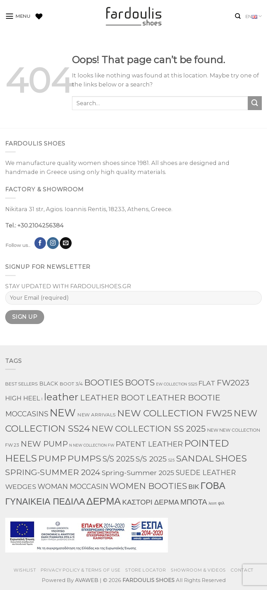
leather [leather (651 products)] (61, 397)
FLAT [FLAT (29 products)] (207, 383)
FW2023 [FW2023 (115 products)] (233, 383)
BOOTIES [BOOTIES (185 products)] (103, 382)
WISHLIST (25, 570)
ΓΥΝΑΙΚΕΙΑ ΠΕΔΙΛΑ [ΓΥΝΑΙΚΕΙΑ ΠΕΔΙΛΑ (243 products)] (45, 501)
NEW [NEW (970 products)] (63, 413)
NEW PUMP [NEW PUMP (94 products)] (44, 444)
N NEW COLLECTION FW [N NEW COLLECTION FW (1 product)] (91, 445)
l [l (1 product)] (41, 399)
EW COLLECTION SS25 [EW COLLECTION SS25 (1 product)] (176, 384)
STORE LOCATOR (145, 570)
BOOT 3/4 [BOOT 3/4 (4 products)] (71, 384)
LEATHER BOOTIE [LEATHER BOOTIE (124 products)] (183, 397)
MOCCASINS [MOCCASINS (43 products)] (26, 414)
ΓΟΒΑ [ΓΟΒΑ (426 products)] (213, 485)
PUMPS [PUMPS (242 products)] (84, 458)
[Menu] (18, 16)
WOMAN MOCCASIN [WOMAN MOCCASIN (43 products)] (73, 486)
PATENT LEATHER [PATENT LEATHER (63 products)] (149, 444)
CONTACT (241, 570)
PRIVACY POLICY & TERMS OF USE (81, 570)
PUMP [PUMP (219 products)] (52, 458)
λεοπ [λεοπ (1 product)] (213, 503)
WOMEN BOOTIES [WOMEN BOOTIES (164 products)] (148, 486)
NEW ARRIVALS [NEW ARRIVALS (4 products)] (96, 414)
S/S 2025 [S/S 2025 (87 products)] (118, 459)
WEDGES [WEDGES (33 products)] (20, 486)
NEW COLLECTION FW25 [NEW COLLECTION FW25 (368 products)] (174, 413)
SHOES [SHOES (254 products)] (231, 458)
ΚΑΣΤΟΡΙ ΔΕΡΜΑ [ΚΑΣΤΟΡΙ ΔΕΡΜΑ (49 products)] (150, 502)
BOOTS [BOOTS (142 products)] (140, 382)
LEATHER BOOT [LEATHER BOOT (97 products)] (112, 397)
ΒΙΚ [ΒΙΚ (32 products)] (193, 486)
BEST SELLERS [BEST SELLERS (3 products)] (21, 384)
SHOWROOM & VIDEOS (198, 570)
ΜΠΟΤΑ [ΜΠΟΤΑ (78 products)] (193, 501)
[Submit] (255, 103)
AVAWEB (86, 580)
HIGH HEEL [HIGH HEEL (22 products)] (22, 398)
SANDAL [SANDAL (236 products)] (195, 458)
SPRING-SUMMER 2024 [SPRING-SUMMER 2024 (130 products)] (52, 472)
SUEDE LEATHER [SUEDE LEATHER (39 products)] (206, 472)
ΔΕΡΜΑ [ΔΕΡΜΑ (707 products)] (103, 501)
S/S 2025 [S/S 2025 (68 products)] (151, 458)
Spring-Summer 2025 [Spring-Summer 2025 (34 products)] (138, 472)
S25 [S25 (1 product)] (171, 460)
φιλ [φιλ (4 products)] (221, 503)
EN (253, 16)
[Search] (238, 16)
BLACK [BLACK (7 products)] (48, 384)
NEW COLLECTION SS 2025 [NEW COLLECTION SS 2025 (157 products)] (148, 429)
